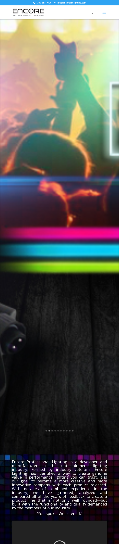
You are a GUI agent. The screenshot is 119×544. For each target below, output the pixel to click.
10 (73, 431)
